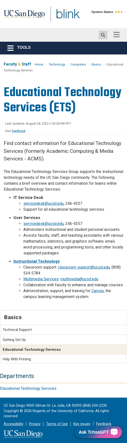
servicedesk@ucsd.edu (43, 203)
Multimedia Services (41, 279)
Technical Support (17, 329)
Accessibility (13, 424)
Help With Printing (17, 359)
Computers (78, 64)
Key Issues (81, 424)
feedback (19, 131)
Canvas (97, 290)
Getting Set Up (14, 340)
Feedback (103, 424)
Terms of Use (57, 424)
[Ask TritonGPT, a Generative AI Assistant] (98, 432)
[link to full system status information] (119, 12)
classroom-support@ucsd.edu (84, 267)
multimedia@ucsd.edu (79, 279)
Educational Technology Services (28, 388)
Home (39, 64)
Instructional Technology (37, 261)
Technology (57, 64)
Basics (96, 64)
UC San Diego (26, 18)
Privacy (35, 424)
